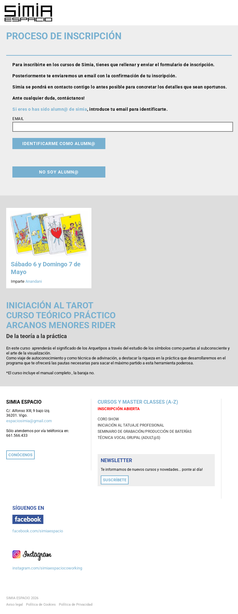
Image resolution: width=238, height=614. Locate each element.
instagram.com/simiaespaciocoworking (47, 568)
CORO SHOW (108, 419)
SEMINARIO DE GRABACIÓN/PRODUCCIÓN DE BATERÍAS (145, 431)
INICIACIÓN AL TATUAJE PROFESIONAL (131, 425)
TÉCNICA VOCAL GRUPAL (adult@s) (129, 438)
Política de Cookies (41, 605)
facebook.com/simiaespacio (37, 531)
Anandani (33, 281)
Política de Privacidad (75, 605)
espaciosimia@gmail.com (29, 421)
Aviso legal (14, 605)
